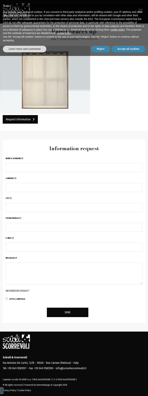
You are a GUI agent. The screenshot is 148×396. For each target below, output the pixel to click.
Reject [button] (100, 388)
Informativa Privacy (17, 290)
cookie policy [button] (117, 369)
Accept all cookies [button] (128, 388)
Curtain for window (69, 38)
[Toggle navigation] (140, 10)
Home (53, 38)
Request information (20, 119)
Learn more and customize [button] (25, 388)
